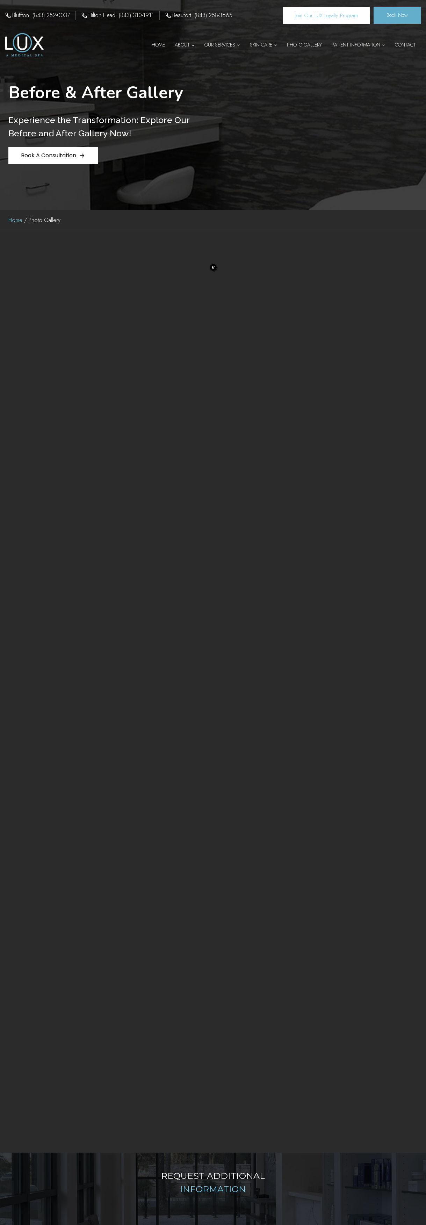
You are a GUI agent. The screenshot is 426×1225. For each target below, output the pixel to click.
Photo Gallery (304, 44)
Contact (405, 44)
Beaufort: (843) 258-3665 (202, 15)
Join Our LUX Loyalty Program (326, 15)
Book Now (397, 15)
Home (158, 44)
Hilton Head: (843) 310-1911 (121, 15)
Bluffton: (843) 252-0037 (41, 15)
